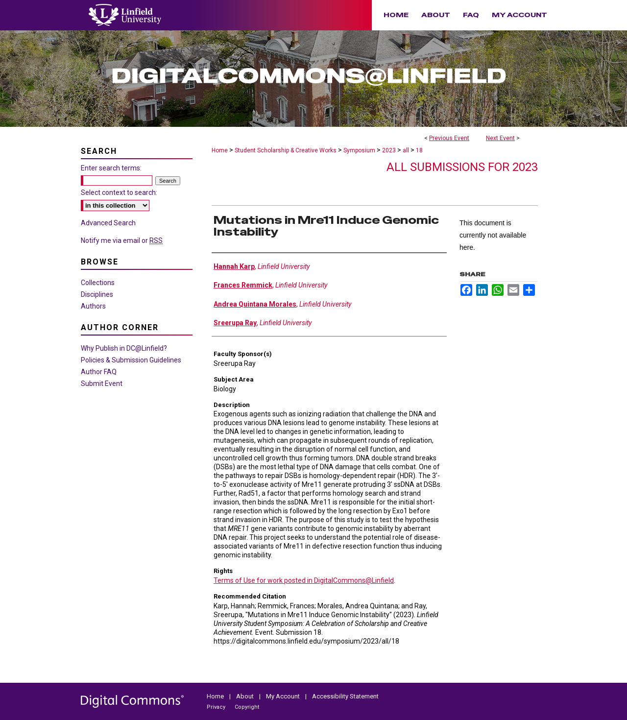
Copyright (247, 707)
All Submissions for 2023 (462, 167)
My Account (283, 696)
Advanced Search (108, 223)
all (406, 150)
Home (220, 150)
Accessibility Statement (345, 696)
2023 (389, 150)
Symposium (360, 150)
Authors (93, 306)
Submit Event (101, 383)
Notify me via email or (122, 240)
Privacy (217, 707)
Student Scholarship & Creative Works (286, 150)
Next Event (500, 138)
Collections (98, 283)
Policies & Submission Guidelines (131, 360)
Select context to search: (119, 192)
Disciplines (97, 294)
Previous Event (449, 138)
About (245, 696)
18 (419, 150)
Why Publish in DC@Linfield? (124, 348)
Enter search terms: (111, 168)
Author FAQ (99, 372)
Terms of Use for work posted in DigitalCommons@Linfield (304, 580)
